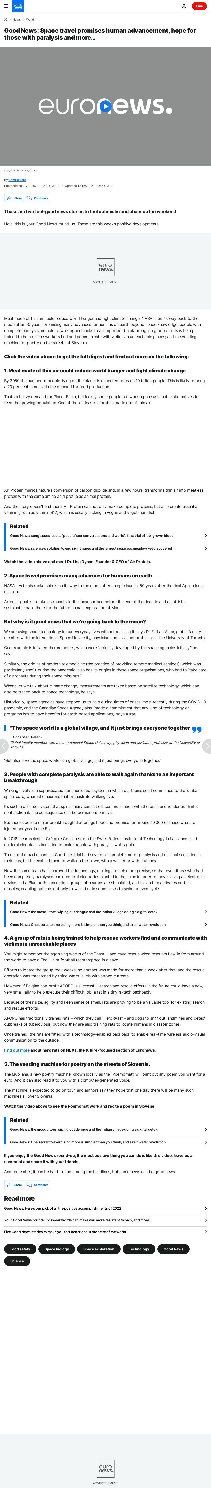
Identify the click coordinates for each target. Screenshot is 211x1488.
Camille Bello (17, 180)
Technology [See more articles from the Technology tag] (139, 1249)
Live (199, 6)
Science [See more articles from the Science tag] (17, 1261)
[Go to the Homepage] (18, 6)
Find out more (17, 1050)
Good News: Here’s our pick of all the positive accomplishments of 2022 (62, 1208)
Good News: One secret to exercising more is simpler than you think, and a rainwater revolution (88, 924)
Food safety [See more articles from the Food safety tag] (20, 1249)
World (30, 19)
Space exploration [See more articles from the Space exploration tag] (98, 1249)
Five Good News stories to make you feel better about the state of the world (65, 1232)
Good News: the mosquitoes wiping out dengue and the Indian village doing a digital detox (83, 912)
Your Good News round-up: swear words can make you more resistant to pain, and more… (78, 1220)
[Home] (5, 19)
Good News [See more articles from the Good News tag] (173, 1249)
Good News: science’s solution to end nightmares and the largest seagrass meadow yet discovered (91, 548)
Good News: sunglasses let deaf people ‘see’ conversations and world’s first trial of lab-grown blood (92, 535)
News (17, 19)
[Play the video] (105, 106)
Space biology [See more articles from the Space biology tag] (57, 1249)
